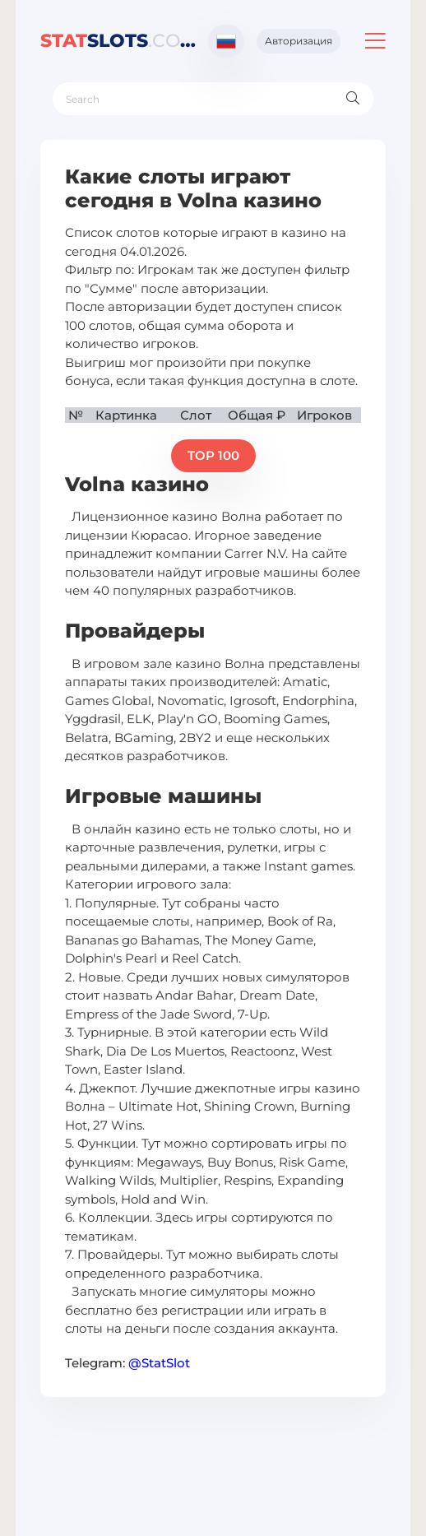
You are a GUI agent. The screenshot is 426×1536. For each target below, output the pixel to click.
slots (118, 41)
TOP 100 (213, 455)
